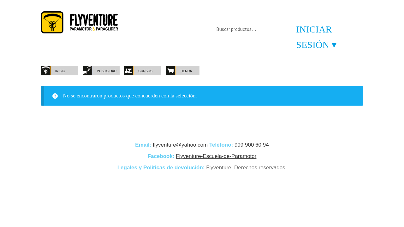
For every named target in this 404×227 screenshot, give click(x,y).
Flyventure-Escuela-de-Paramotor (216, 156)
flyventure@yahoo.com (180, 145)
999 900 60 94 (252, 145)
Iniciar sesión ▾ (316, 37)
